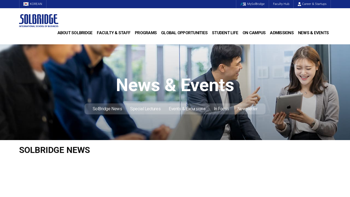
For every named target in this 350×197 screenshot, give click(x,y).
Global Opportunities (184, 32)
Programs (146, 32)
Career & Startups (312, 3)
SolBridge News (107, 108)
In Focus (221, 108)
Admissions (282, 32)
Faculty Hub (281, 3)
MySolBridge (252, 3)
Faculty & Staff (113, 32)
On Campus (254, 32)
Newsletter (247, 108)
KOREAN (33, 3)
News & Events (313, 32)
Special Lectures (145, 108)
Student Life (225, 32)
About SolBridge (75, 32)
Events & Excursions (187, 108)
